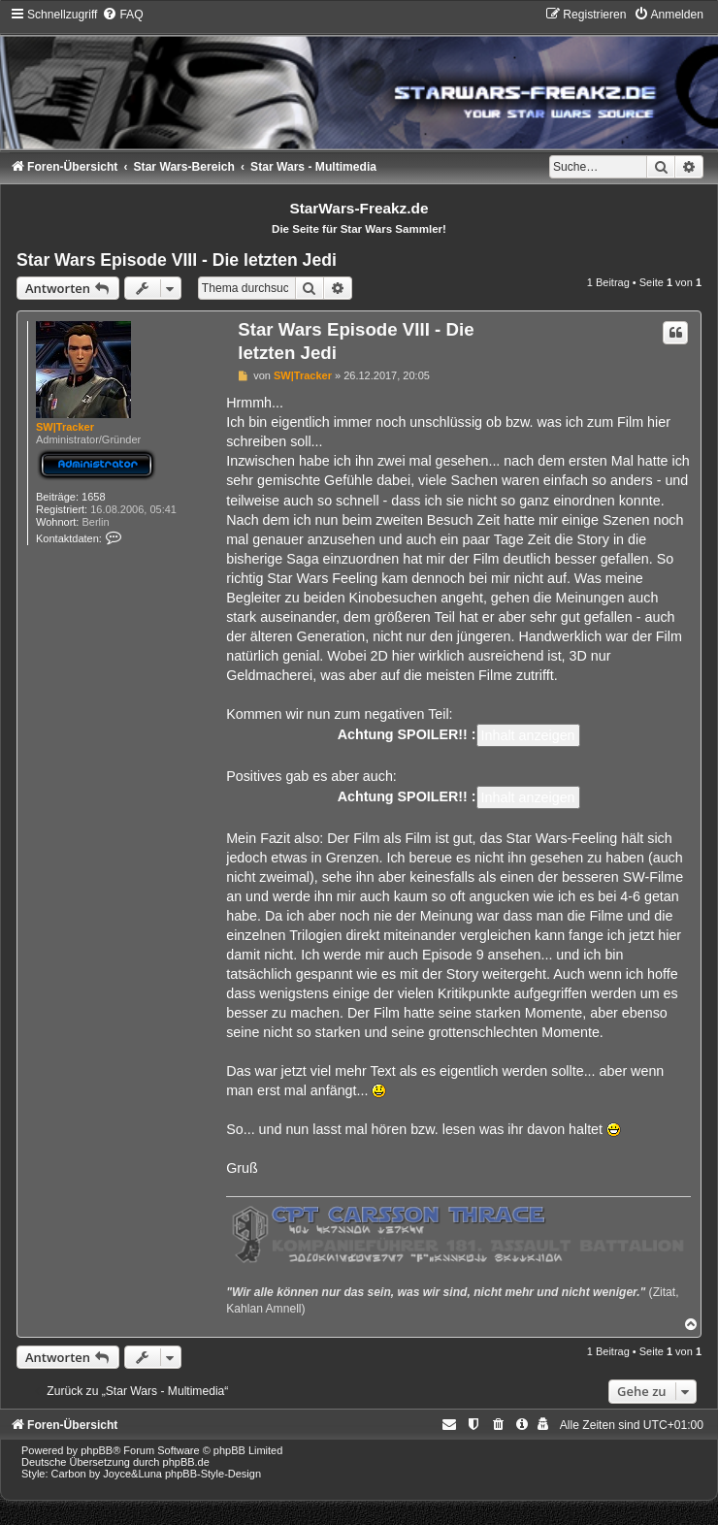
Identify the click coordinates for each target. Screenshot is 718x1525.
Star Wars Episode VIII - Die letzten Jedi (176, 260)
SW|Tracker (65, 427)
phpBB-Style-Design (213, 1473)
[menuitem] (122, 14)
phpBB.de (186, 1462)
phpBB (97, 1450)
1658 (93, 497)
